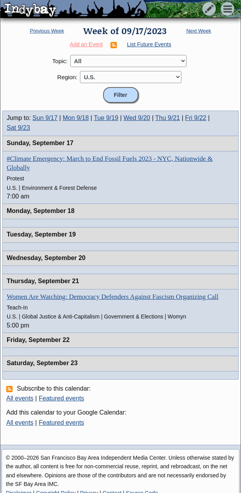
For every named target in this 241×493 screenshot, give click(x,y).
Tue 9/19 (106, 118)
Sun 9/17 (45, 118)
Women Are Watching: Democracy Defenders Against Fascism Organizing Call (113, 296)
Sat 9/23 (18, 127)
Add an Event (86, 44)
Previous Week (47, 31)
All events (19, 398)
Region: (67, 77)
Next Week (198, 31)
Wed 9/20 (136, 118)
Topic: (59, 61)
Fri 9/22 (195, 118)
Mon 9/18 (76, 118)
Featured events (61, 398)
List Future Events (149, 44)
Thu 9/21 (167, 118)
